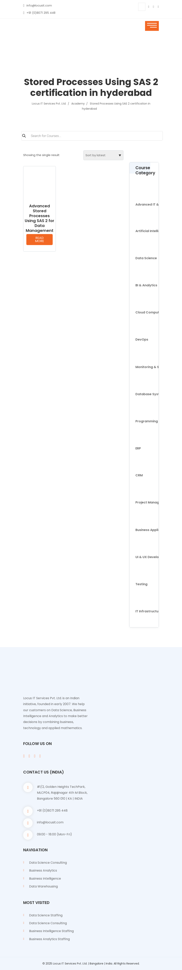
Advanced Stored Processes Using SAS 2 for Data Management (39, 218)
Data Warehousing (43, 886)
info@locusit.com (39, 5)
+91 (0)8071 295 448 (41, 13)
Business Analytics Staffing (49, 939)
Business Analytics (43, 870)
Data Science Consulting (48, 862)
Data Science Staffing (46, 915)
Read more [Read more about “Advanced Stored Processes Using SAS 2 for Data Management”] (39, 239)
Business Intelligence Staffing (51, 931)
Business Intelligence (45, 878)
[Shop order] (103, 155)
